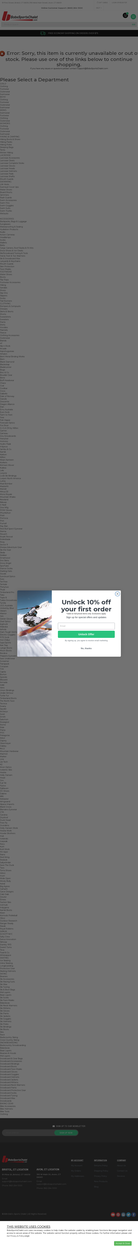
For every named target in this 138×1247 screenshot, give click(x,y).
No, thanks (86, 648)
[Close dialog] (117, 594)
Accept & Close (123, 1243)
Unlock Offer (86, 634)
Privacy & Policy (17, 1236)
